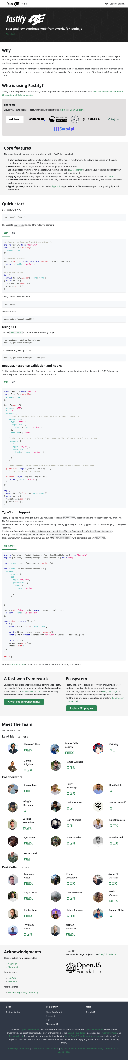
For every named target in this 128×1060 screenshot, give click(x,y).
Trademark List (16, 1036)
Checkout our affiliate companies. (18, 95)
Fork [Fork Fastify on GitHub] (13, 34)
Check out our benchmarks (24, 701)
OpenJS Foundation (107, 954)
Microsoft (12, 981)
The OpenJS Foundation (18, 1048)
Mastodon (52, 1024)
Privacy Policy (52, 1048)
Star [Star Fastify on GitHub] (8, 34)
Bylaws (64, 1048)
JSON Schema (75, 169)
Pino (110, 176)
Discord (50, 1016)
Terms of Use (37, 1048)
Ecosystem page (109, 691)
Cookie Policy (64, 1052)
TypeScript (57, 186)
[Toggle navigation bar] (4, 4)
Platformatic (14, 967)
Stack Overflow (54, 1012)
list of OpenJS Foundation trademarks (82, 1036)
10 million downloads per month (107, 91)
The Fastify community (23, 992)
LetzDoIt (12, 978)
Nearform (12, 963)
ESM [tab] (6, 233)
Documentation (17, 664)
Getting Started (13, 1012)
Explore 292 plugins (81, 708)
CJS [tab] (13, 233)
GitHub (63, 109)
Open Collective (77, 109)
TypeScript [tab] (9, 545)
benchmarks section (31, 691)
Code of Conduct (77, 1048)
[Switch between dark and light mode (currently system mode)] (106, 4)
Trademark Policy (109, 1033)
